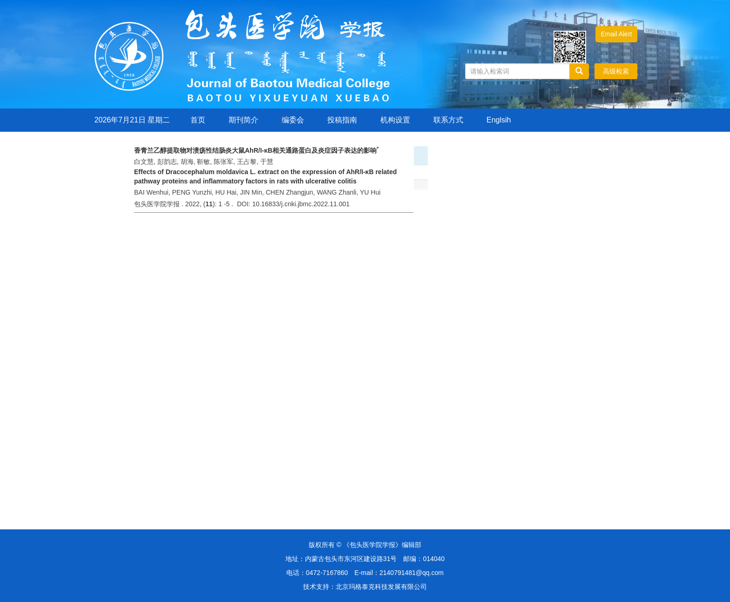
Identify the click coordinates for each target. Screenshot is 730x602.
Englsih (499, 120)
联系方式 (448, 120)
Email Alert (616, 34)
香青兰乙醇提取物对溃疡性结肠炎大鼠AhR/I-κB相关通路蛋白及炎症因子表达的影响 (256, 150)
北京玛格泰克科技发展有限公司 (381, 586)
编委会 (293, 120)
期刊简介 (243, 120)
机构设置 (395, 120)
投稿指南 (342, 120)
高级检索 (616, 71)
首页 (197, 120)
